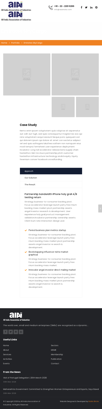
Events (6, 363)
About (6, 350)
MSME (53, 350)
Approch (29, 171)
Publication (56, 359)
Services (7, 354)
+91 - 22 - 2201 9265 (64, 6)
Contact (55, 363)
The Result (30, 184)
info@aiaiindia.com (63, 9)
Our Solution (31, 177)
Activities (7, 359)
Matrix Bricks (93, 401)
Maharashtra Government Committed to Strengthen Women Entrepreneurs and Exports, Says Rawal (51, 389)
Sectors (54, 345)
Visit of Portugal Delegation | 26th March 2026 (25, 377)
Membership (57, 354)
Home (6, 345)
